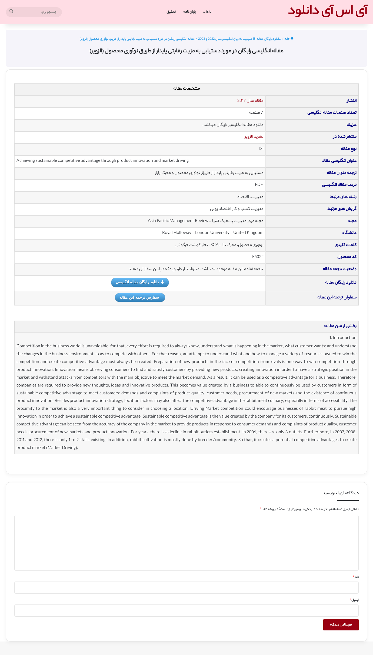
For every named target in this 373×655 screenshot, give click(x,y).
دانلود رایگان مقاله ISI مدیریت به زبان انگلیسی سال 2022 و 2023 (239, 39)
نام (356, 577)
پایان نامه (189, 12)
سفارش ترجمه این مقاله (139, 297)
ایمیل (354, 600)
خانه (289, 39)
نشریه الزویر (254, 137)
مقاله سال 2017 (250, 101)
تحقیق (171, 12)
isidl (209, 12)
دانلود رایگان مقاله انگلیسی (140, 282)
